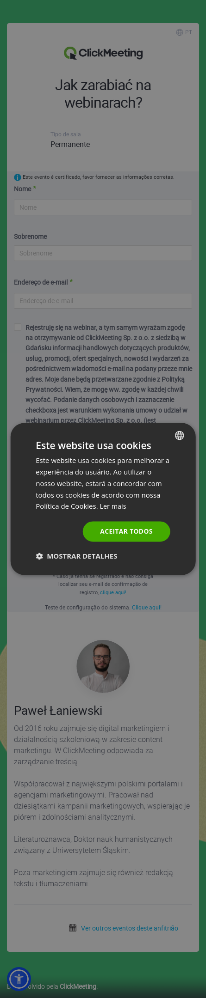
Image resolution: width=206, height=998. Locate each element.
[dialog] (103, 499)
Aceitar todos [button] (125, 531)
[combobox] (179, 435)
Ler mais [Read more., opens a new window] (113, 506)
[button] (76, 556)
